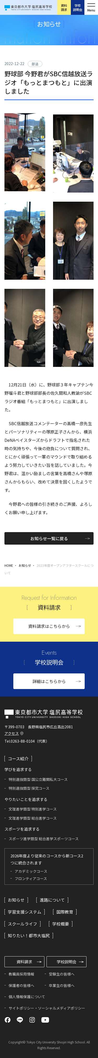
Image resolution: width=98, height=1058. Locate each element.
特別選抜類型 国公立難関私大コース (38, 779)
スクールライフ (22, 924)
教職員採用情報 (21, 974)
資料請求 (64, 7)
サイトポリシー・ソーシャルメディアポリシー (47, 1008)
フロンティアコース (31, 878)
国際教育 (64, 912)
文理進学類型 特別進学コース (33, 809)
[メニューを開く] (91, 7)
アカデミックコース (31, 871)
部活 (35, 63)
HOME (8, 565)
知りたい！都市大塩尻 (29, 935)
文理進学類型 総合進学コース (33, 818)
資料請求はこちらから (49, 626)
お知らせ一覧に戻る (49, 538)
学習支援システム (24, 912)
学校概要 (60, 924)
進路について (52, 900)
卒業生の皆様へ (61, 985)
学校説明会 (77, 7)
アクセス (11, 733)
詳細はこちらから (49, 681)
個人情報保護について (27, 996)
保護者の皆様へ (21, 985)
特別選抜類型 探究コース (29, 788)
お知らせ (25, 565)
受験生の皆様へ (61, 974)
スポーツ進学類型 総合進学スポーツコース (44, 838)
